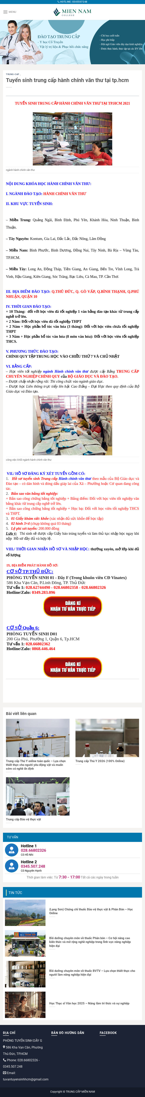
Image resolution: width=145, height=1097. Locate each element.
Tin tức (15, 893)
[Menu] (9, 12)
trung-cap (13, 74)
